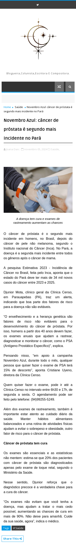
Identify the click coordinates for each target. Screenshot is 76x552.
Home (7, 107)
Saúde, (55, 149)
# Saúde (18, 528)
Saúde (19, 107)
